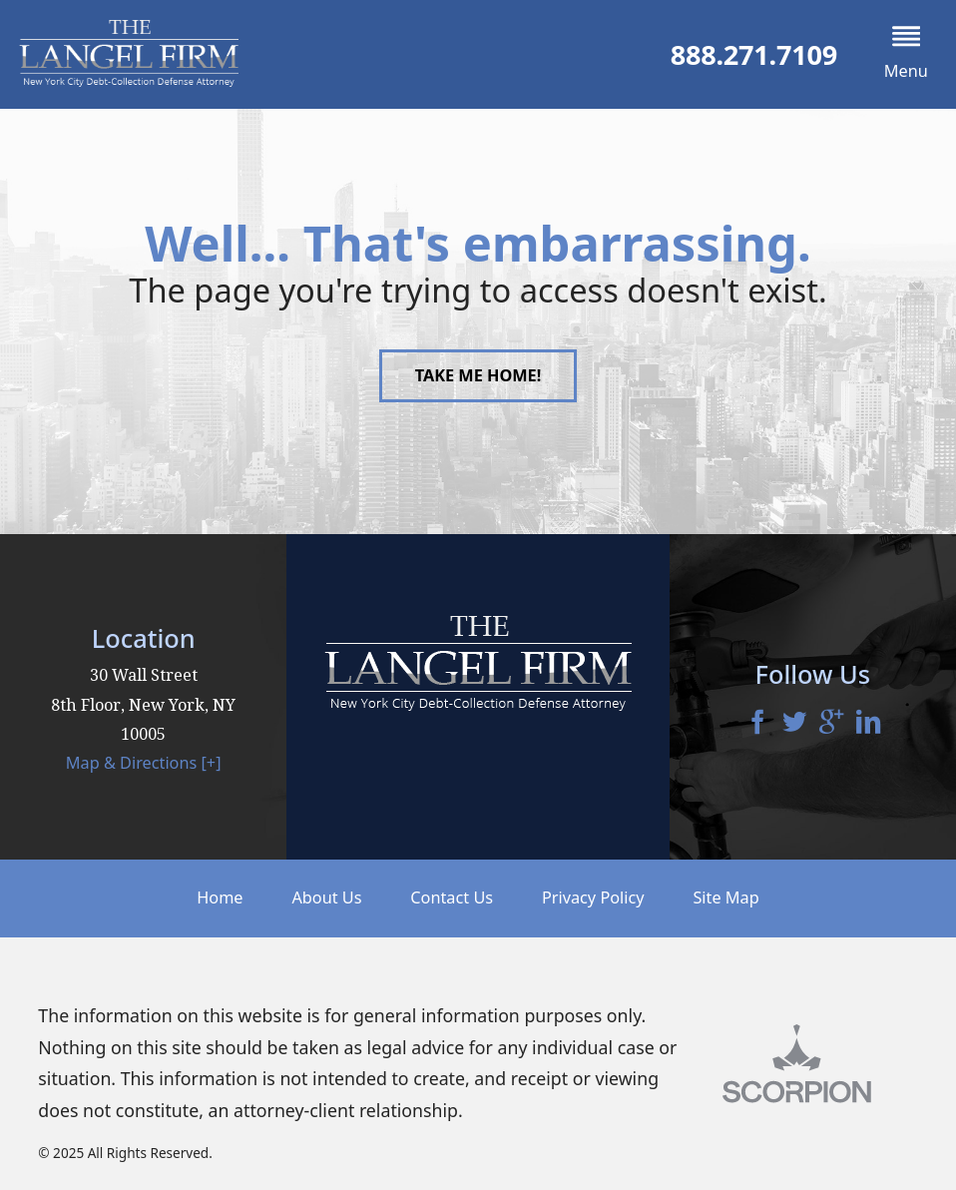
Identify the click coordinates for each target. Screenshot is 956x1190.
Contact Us (451, 897)
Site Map (725, 897)
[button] (906, 54)
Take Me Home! (478, 375)
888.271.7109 (754, 54)
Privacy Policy (593, 897)
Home (219, 897)
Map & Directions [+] (144, 763)
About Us (326, 897)
